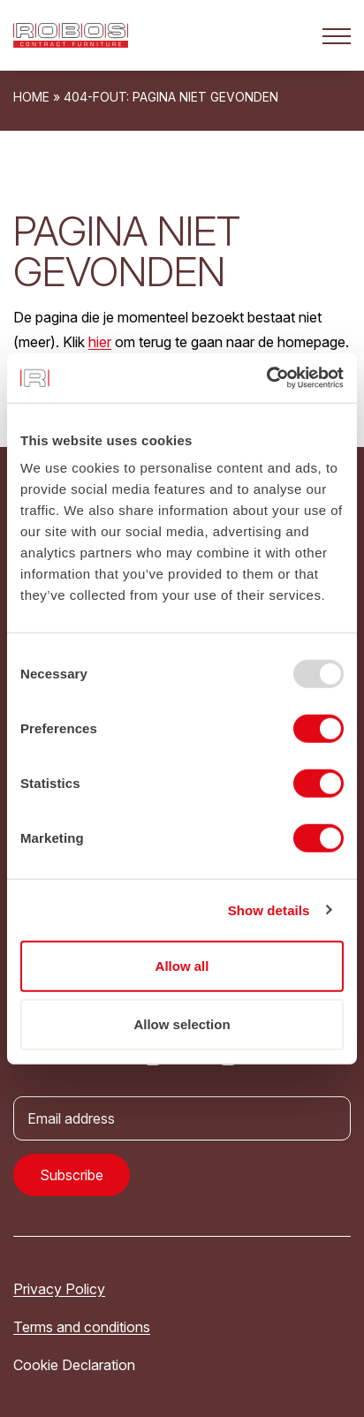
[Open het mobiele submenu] (336, 35)
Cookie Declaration (74, 1365)
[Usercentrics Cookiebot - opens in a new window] (266, 378)
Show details (269, 909)
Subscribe (71, 1175)
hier (99, 342)
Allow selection (181, 1023)
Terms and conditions (81, 1327)
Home (31, 96)
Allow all (182, 966)
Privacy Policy (59, 1289)
